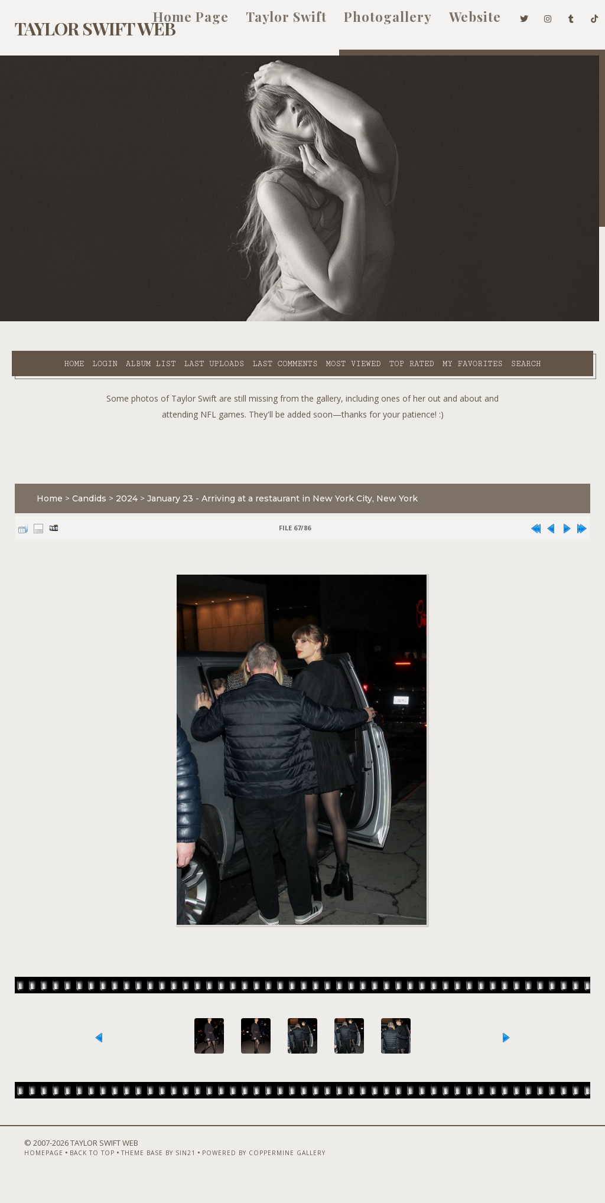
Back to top (73, 1172)
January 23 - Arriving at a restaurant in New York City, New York (276, 482)
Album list (117, 319)
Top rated (376, 319)
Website (457, 22)
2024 (121, 482)
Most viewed (318, 319)
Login (70, 319)
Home (40, 319)
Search (248, 333)
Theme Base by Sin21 (140, 1172)
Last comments (250, 319)
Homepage (25, 1172)
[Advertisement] (302, 432)
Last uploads (179, 319)
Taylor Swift (268, 22)
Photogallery (370, 22)
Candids (83, 482)
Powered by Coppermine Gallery (245, 1172)
